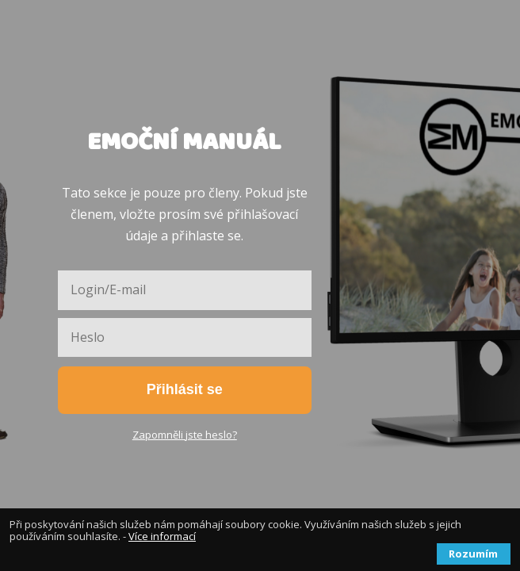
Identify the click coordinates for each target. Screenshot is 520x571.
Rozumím (473, 553)
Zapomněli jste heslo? (184, 434)
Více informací (162, 536)
